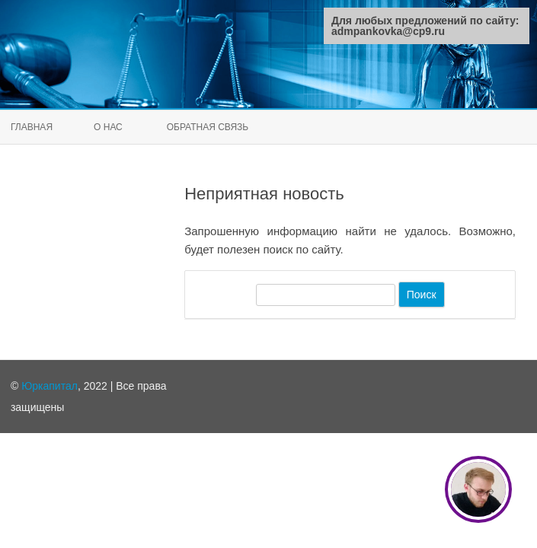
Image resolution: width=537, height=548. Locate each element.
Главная (32, 127)
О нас (108, 127)
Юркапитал (49, 386)
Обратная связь (208, 127)
